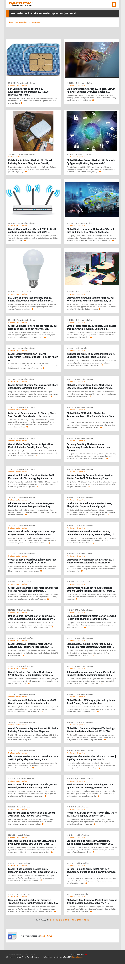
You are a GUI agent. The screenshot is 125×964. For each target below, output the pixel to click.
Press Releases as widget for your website (25, 22)
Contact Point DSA (49, 957)
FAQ (7, 957)
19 (82, 920)
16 (75, 920)
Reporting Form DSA (64, 957)
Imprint (12, 957)
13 (68, 920)
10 (61, 920)
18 (80, 920)
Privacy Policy (21, 957)
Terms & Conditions (34, 957)
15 (73, 920)
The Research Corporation (17, 85)
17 (78, 920)
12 (66, 920)
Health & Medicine (82, 348)
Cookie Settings (77, 957)
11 (64, 920)
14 (71, 920)
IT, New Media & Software (26, 83)
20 (85, 920)
